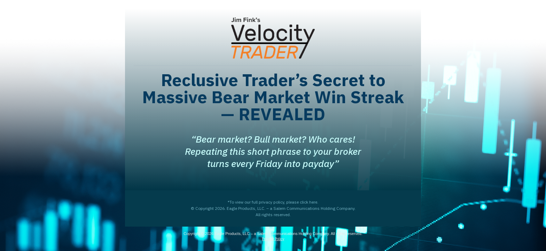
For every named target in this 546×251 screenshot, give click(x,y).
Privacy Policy (273, 238)
